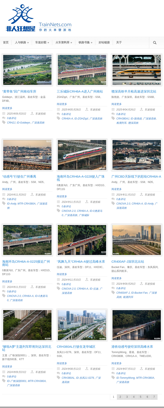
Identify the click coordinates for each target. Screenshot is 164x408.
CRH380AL (68, 377)
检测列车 (121, 122)
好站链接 (104, 42)
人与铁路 (22, 42)
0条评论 (11, 118)
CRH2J (11, 122)
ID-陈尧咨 (136, 118)
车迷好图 (42, 42)
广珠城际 (84, 215)
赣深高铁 (133, 122)
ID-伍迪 (94, 288)
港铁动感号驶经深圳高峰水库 (132, 346)
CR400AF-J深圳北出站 (127, 261)
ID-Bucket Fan (139, 292)
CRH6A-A (67, 118)
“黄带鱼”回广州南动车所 (19, 91)
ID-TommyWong (125, 377)
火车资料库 (64, 42)
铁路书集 (85, 42)
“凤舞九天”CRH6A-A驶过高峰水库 (81, 261)
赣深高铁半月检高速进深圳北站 (133, 91)
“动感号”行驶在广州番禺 (19, 176)
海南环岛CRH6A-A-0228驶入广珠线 (81, 178)
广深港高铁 (38, 122)
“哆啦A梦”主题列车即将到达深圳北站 (26, 348)
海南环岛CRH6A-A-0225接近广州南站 (26, 263)
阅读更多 (7, 108)
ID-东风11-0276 (85, 377)
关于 (119, 42)
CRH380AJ (122, 118)
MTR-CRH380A (26, 203)
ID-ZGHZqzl (81, 118)
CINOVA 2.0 (69, 210)
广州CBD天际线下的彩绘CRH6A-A (136, 176)
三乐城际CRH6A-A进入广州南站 (80, 91)
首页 (6, 42)
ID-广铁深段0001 (16, 381)
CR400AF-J (123, 292)
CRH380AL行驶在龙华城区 (76, 346)
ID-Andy (11, 203)
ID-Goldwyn (23, 122)
